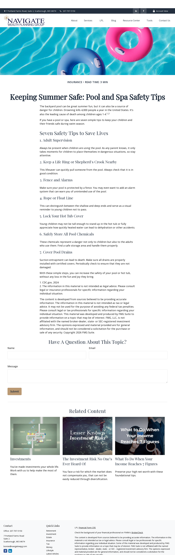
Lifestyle (50, 542)
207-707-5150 (67, 3)
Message (13, 358)
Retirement (51, 522)
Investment (51, 526)
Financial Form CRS (87, 519)
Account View (160, 3)
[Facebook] (143, 2)
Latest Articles (52, 545)
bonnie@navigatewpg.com (15, 538)
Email (92, 339)
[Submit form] (15, 383)
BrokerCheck (137, 524)
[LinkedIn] (136, 2)
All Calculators (52, 552)
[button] (74, 12)
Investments (20, 450)
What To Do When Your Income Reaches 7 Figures (136, 453)
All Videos (50, 548)
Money (49, 539)
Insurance (50, 532)
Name (11, 339)
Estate (49, 529)
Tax (47, 535)
